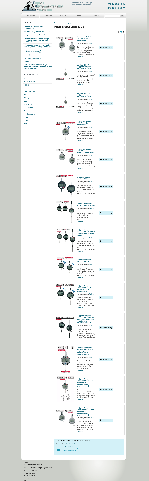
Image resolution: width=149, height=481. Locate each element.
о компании (47, 15)
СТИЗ (26, 120)
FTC (25, 78)
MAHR (26, 95)
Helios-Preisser (29, 82)
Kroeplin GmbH (29, 91)
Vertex (26, 111)
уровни (27, 61)
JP (25, 88)
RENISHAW (28, 104)
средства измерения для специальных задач (33, 51)
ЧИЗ (25, 124)
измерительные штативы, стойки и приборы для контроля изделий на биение (37, 40)
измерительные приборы (34, 35)
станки (27, 55)
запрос (96, 15)
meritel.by (26, 474)
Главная (56, 23)
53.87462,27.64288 (31, 464)
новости (80, 15)
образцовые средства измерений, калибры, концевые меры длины (38, 46)
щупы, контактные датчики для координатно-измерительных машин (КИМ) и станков (38, 66)
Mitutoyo (27, 98)
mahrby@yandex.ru (29, 472)
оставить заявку (107, 47)
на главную (31, 15)
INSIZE (26, 85)
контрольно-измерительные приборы (34, 27)
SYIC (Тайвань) (29, 107)
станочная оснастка (33, 58)
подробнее (80, 56)
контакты (63, 15)
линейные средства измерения (37, 32)
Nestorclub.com (47, 477)
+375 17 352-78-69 (115, 4)
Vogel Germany (29, 114)
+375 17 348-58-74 (115, 8)
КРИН (26, 117)
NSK (25, 101)
